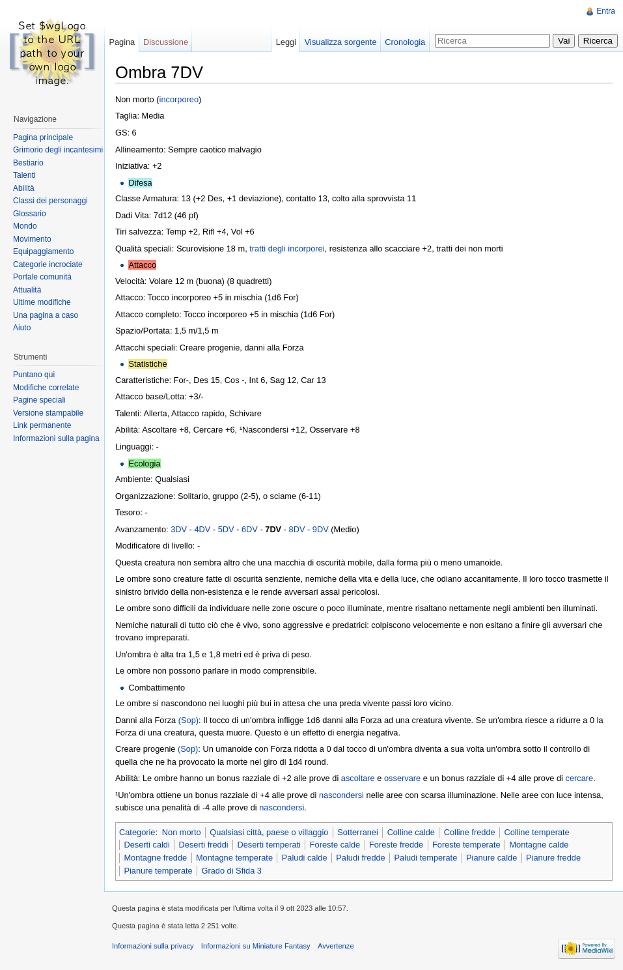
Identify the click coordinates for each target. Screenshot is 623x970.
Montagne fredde (155, 858)
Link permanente (42, 425)
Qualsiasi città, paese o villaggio (269, 832)
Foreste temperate (466, 844)
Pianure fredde (553, 858)
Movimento (32, 239)
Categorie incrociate (48, 264)
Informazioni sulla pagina (56, 438)
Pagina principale (43, 137)
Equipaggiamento (43, 251)
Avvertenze (336, 946)
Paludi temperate (426, 858)
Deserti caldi (146, 844)
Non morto (181, 832)
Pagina (122, 42)
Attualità (27, 289)
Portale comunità (42, 276)
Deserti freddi (203, 844)
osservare (402, 778)
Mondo (25, 226)
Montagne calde (538, 844)
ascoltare (358, 778)
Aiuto (22, 327)
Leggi (286, 42)
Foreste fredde (396, 844)
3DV (179, 529)
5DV (226, 529)
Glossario (29, 213)
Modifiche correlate (46, 387)
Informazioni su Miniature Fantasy (256, 946)
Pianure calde (491, 858)
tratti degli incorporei (286, 248)
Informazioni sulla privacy (153, 946)
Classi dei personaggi (50, 200)
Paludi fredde (360, 858)
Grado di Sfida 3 (231, 871)
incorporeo (179, 99)
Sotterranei (357, 832)
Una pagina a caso (45, 315)
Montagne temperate (234, 858)
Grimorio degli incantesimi (58, 149)
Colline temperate (536, 832)
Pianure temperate (158, 871)
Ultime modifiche (42, 302)
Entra (605, 11)
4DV (202, 529)
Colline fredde (469, 832)
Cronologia (405, 42)
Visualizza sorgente (341, 42)
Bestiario (28, 162)
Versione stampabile (48, 413)
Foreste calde (335, 844)
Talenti (24, 175)
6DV (250, 529)
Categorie (137, 832)
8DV (297, 529)
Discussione (165, 42)
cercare (579, 778)
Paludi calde (304, 858)
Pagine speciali (39, 400)
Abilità (24, 188)
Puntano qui (34, 374)
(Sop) (188, 720)
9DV (320, 529)
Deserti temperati (268, 844)
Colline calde (411, 832)
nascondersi (341, 795)
